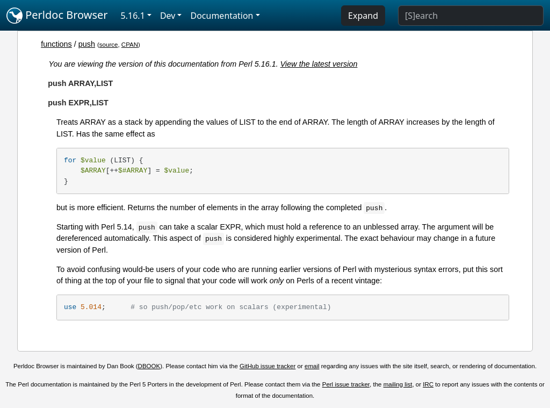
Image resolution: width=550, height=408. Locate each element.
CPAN (129, 44)
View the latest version (319, 64)
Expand (363, 16)
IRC (428, 384)
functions (56, 44)
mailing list (397, 384)
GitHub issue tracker (267, 366)
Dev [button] (168, 16)
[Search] (471, 15)
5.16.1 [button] (133, 16)
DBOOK (149, 366)
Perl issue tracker (346, 384)
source (108, 44)
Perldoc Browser (57, 16)
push (86, 44)
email (312, 366)
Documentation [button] (221, 16)
